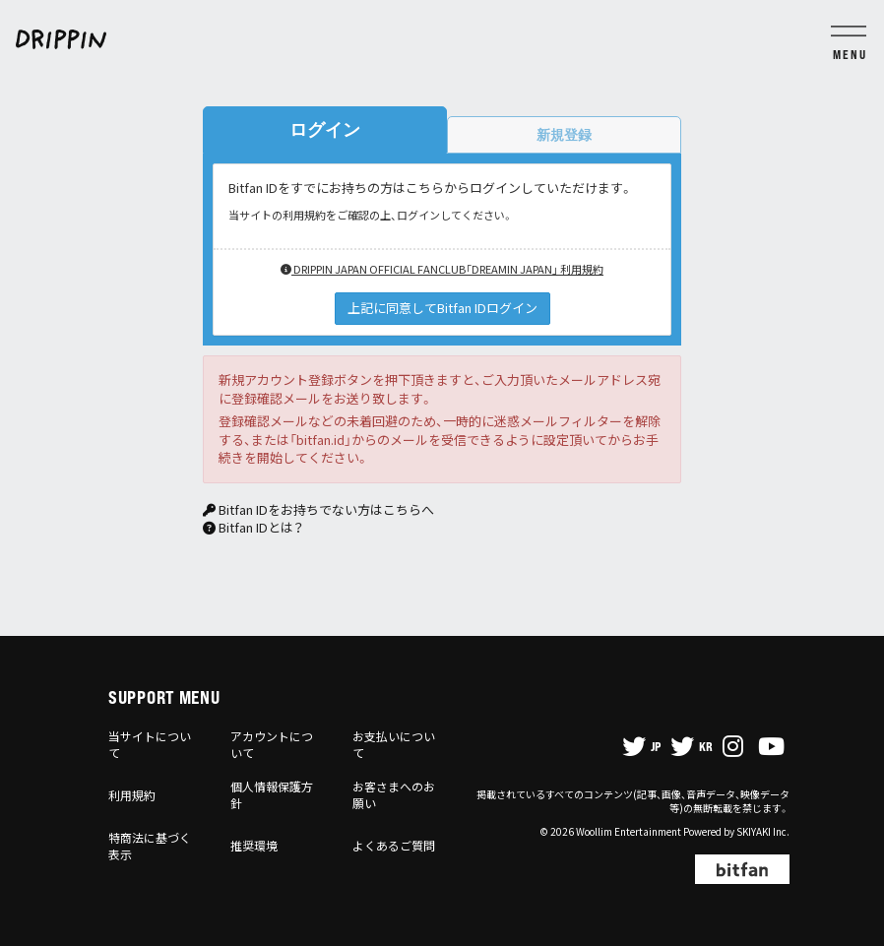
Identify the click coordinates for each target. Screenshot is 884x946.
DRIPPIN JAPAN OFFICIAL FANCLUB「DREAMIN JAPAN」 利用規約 (442, 269)
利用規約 (132, 795)
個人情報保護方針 (271, 794)
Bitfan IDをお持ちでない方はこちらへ (326, 509)
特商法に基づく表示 (149, 845)
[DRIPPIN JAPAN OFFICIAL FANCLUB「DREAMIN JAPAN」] (442, 39)
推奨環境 (254, 845)
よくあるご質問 (393, 845)
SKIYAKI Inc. (762, 831)
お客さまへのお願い (393, 794)
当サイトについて (149, 744)
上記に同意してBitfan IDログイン (442, 307)
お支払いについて (393, 744)
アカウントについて (271, 744)
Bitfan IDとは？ (261, 527)
